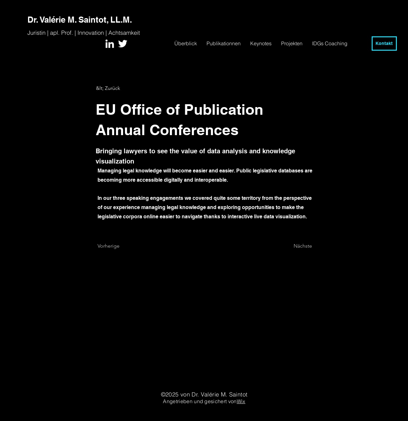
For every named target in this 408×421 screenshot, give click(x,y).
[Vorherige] (119, 246)
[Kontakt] (384, 43)
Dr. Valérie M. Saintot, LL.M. (79, 20)
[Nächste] (296, 246)
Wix (241, 401)
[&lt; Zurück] (117, 88)
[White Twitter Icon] (123, 44)
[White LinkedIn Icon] (110, 44)
